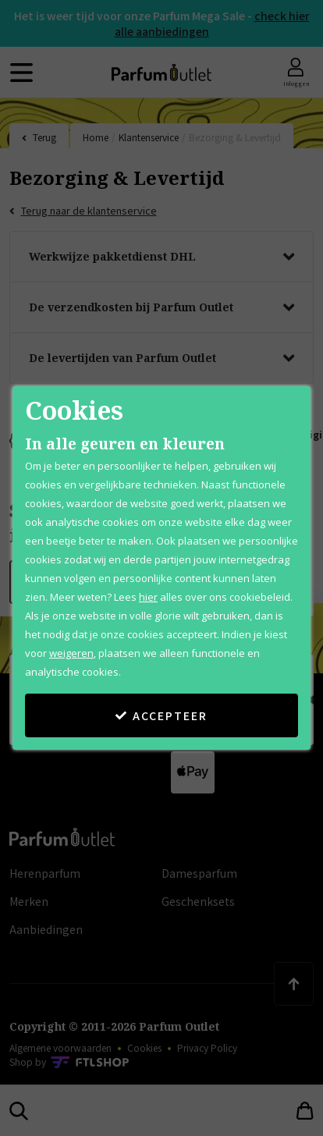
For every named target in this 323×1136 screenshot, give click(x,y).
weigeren (71, 653)
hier (148, 597)
